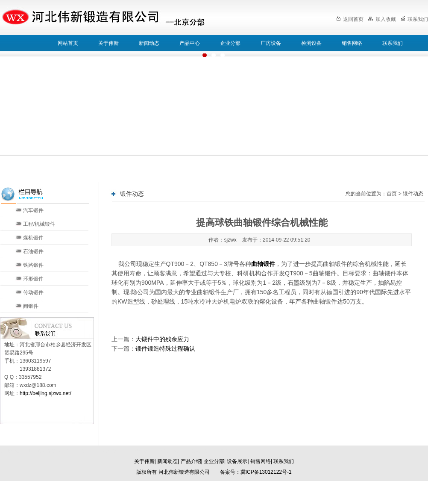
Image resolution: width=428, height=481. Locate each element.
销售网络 (352, 43)
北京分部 (107, 451)
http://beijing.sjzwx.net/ (45, 393)
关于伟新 (108, 43)
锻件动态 (413, 194)
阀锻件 (30, 306)
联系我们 (414, 19)
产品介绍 (191, 461)
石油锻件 (33, 251)
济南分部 (169, 451)
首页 (392, 194)
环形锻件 (33, 279)
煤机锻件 (33, 238)
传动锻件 (33, 292)
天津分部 (138, 451)
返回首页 (350, 19)
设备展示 (237, 461)
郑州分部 (230, 451)
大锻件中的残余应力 (162, 339)
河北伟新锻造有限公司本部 (56, 451)
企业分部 (230, 43)
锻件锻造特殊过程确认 (165, 348)
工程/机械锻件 (39, 224)
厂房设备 (271, 43)
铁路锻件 (33, 265)
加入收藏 (382, 19)
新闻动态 (149, 43)
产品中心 (189, 43)
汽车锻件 (33, 210)
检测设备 (311, 43)
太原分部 (200, 451)
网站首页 (68, 43)
